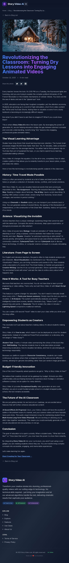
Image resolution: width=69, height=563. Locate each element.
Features (6, 522)
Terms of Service (10, 538)
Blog (10, 10)
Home (4, 10)
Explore (6, 518)
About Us (7, 529)
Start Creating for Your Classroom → (17, 456)
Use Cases (7, 526)
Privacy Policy (8, 542)
